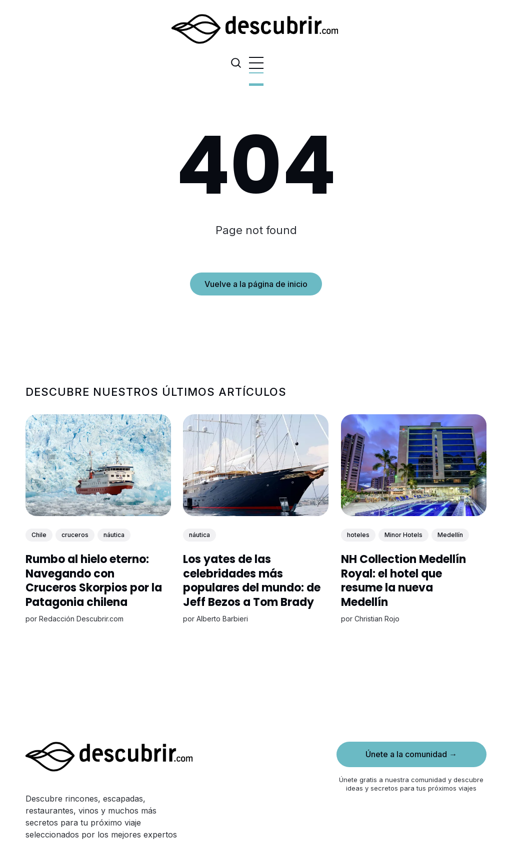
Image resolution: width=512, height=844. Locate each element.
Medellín (450, 535)
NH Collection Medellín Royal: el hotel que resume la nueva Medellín (403, 581)
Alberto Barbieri (222, 618)
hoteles (358, 535)
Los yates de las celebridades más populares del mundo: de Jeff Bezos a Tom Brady (252, 581)
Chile (39, 535)
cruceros (75, 535)
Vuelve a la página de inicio (256, 284)
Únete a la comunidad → (411, 754)
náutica (114, 535)
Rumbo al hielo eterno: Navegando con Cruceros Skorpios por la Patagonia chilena (94, 581)
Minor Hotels (403, 535)
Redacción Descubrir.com (81, 618)
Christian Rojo (377, 618)
